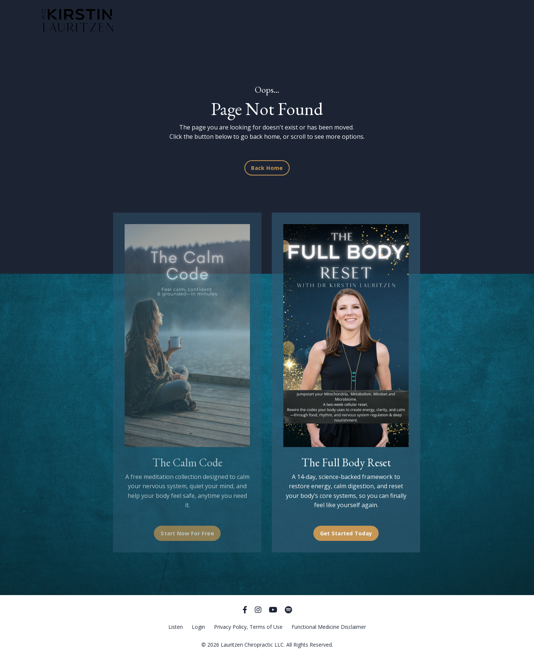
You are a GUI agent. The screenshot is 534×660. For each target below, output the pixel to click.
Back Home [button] (267, 167)
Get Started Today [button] (344, 533)
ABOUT (413, 20)
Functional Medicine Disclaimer (328, 626)
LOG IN (488, 20)
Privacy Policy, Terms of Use (248, 626)
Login (198, 626)
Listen (175, 626)
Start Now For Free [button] (187, 533)
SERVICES (449, 20)
